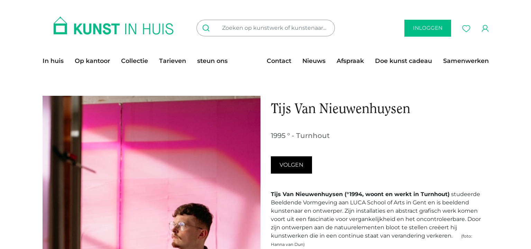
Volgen (291, 165)
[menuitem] (56, 61)
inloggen (427, 28)
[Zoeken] (207, 28)
